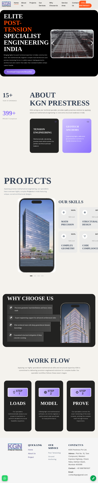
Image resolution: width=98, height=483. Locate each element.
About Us (32, 453)
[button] (90, 44)
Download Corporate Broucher (20, 71)
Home (16, 3)
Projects (33, 3)
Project (31, 457)
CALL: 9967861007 (84, 4)
